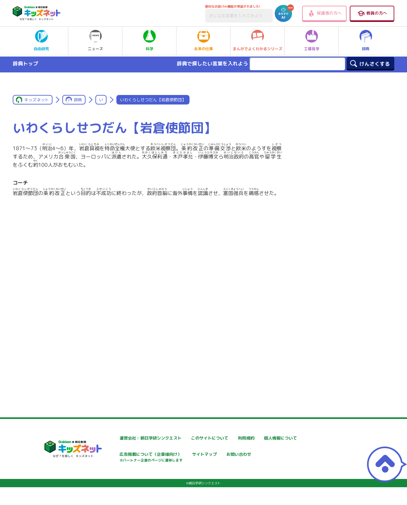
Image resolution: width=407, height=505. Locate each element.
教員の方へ (372, 13)
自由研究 (41, 40)
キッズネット (36, 100)
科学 (149, 40)
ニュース (95, 40)
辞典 (365, 40)
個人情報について (117, 455)
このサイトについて (196, 438)
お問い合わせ (113, 477)
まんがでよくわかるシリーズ (257, 40)
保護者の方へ (324, 13)
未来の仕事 (203, 40)
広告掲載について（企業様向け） (209, 458)
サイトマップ (265, 455)
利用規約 (261, 438)
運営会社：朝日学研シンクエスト (133, 438)
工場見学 (311, 40)
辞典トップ (25, 63)
